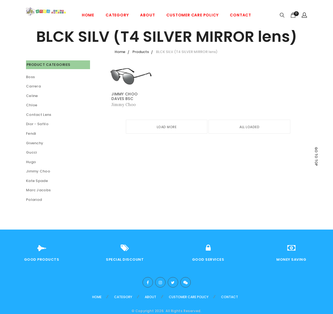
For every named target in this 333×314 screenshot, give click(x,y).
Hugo (31, 162)
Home (88, 15)
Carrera (33, 86)
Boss (30, 77)
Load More (167, 127)
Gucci (31, 152)
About (147, 15)
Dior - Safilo (37, 124)
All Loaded (249, 127)
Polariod (34, 199)
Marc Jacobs (38, 190)
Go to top (316, 156)
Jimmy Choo (38, 171)
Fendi (31, 133)
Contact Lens (38, 114)
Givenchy (34, 143)
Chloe (31, 105)
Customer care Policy (192, 15)
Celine (32, 95)
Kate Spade (37, 180)
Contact (240, 15)
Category (117, 15)
